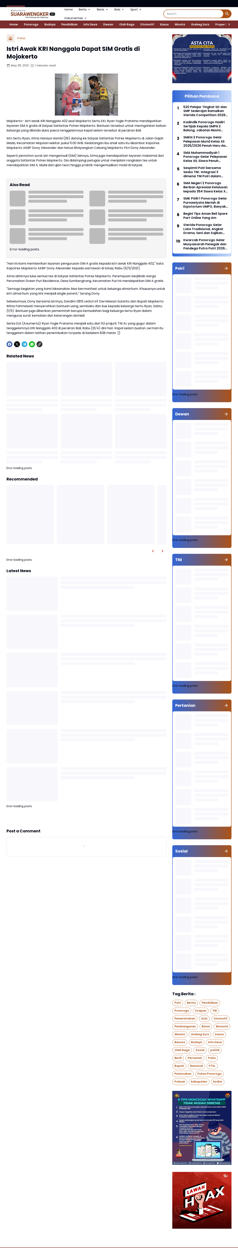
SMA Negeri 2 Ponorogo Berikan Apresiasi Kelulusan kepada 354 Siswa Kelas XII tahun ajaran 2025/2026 (205, 187)
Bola (119, 9)
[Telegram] (24, 344)
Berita (85, 9)
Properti (221, 24)
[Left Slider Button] (153, 551)
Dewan (108, 24)
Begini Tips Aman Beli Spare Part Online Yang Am (205, 216)
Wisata (180, 24)
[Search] (193, 14)
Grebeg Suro (200, 24)
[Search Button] (227, 14)
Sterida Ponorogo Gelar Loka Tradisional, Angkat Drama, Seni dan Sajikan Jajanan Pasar (203, 229)
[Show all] (226, 268)
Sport (136, 9)
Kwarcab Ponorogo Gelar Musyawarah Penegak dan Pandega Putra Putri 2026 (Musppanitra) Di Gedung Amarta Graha (204, 244)
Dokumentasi (76, 18)
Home (69, 9)
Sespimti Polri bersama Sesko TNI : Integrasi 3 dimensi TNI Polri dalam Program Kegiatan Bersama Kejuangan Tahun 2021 (205, 172)
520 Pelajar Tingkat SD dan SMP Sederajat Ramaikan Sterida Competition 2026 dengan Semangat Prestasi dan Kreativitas (205, 111)
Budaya (49, 24)
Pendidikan (69, 24)
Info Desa (90, 24)
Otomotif (147, 24)
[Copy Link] (39, 344)
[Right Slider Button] (227, 24)
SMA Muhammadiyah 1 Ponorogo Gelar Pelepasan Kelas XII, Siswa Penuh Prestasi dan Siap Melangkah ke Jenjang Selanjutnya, (205, 157)
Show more (86, 818)
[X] (17, 344)
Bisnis (103, 9)
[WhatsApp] (32, 344)
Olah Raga (126, 24)
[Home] (10, 38)
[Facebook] (9, 344)
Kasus (164, 24)
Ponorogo (31, 24)
